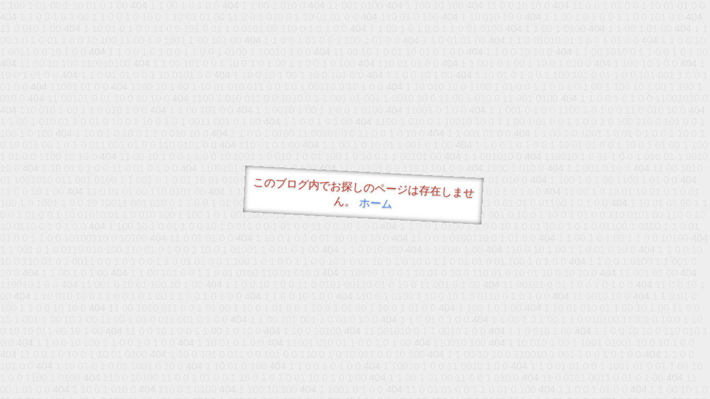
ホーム (376, 203)
